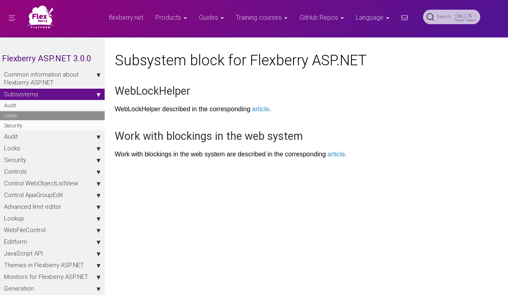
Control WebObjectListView (52, 183)
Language (372, 17)
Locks (10, 115)
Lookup (52, 218)
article (260, 109)
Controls (52, 172)
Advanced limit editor (52, 207)
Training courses (261, 17)
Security (13, 125)
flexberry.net (126, 17)
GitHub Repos (321, 17)
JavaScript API (52, 253)
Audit (10, 105)
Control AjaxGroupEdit (52, 195)
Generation (52, 289)
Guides (211, 17)
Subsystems (52, 94)
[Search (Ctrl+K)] (451, 17)
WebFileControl (52, 230)
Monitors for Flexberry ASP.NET (52, 277)
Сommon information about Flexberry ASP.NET (52, 78)
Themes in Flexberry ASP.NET (52, 265)
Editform (52, 242)
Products (171, 17)
